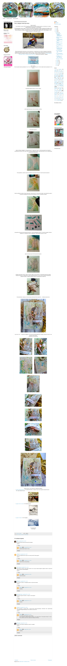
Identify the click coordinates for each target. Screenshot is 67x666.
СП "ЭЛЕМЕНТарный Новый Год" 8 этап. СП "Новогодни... (59, 49)
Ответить (18, 543)
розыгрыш (60, 87)
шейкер (62, 97)
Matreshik (18, 581)
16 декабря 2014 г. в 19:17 (25, 567)
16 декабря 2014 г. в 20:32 (27, 574)
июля (57, 65)
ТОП (58, 93)
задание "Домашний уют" (20, 489)
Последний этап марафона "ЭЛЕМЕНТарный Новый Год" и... (59, 34)
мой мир (61, 81)
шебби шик (58, 97)
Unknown (20, 547)
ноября (57, 60)
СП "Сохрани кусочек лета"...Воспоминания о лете (59, 54)
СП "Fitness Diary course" (58, 91)
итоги (58, 74)
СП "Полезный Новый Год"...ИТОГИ (59, 44)
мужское (55, 82)
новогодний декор (61, 82)
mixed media (26, 534)
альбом (55, 70)
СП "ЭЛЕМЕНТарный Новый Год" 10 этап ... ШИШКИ (59, 40)
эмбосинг (55, 99)
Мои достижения (15, 18)
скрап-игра (60, 89)
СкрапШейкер (56, 90)
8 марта (55, 69)
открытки (22, 534)
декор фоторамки (56, 73)
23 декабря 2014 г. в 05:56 (23, 607)
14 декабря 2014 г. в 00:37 (23, 554)
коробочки (55, 78)
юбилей (59, 99)
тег (59, 92)
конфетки (61, 76)
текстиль (62, 92)
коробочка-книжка (59, 77)
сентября (57, 62)
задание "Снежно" (19, 517)
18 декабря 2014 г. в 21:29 (27, 587)
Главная (4, 18)
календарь (62, 74)
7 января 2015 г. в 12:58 (27, 629)
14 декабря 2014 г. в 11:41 (27, 547)
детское (61, 73)
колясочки (56, 75)
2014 (56, 31)
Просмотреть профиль (57, 24)
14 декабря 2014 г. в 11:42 (27, 560)
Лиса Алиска (19, 567)
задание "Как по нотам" (20, 503)
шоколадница (57, 98)
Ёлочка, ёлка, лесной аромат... (59, 42)
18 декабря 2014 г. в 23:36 (26, 594)
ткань (56, 93)
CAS (61, 99)
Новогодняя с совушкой (59, 58)
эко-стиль (61, 98)
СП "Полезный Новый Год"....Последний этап (59, 51)
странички (55, 92)
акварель (60, 69)
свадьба (60, 88)
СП (24, 534)
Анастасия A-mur (19, 594)
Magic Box (55, 100)
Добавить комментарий (18, 635)
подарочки (55, 87)
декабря (57, 32)
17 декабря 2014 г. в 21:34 (24, 581)
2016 (56, 29)
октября (57, 61)
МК (17, 534)
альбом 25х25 (60, 70)
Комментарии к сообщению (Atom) (24, 661)
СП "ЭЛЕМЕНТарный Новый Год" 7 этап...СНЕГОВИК (59, 57)
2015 (56, 30)
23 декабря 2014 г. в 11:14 (27, 614)
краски (61, 78)
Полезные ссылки (9, 18)
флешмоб (60, 94)
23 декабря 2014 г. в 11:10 (27, 600)
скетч (55, 89)
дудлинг (55, 74)
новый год (19, 534)
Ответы (19, 545)
